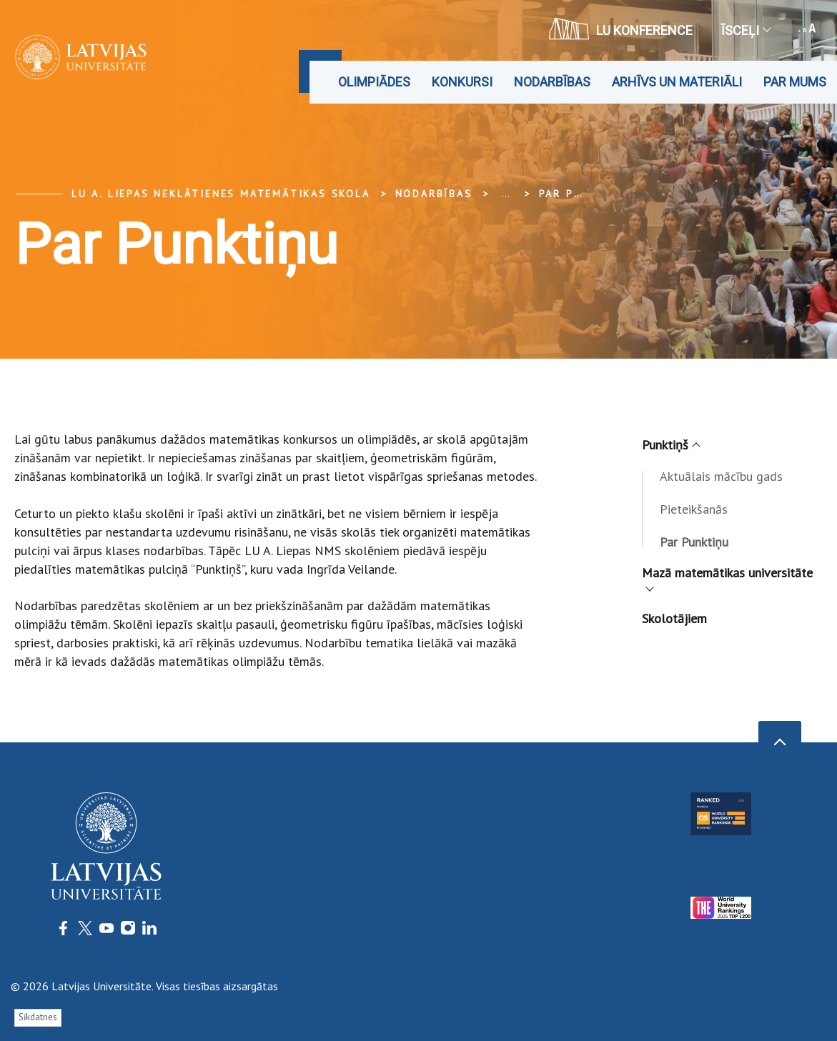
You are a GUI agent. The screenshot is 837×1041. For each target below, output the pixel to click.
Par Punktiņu (584, 193)
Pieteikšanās (694, 509)
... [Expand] (506, 193)
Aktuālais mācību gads (721, 476)
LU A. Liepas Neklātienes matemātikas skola (220, 193)
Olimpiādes (374, 81)
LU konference (621, 29)
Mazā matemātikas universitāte (727, 576)
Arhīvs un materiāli (677, 81)
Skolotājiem (674, 618)
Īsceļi (745, 30)
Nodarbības (552, 81)
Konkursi (462, 81)
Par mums (794, 81)
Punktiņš (670, 445)
